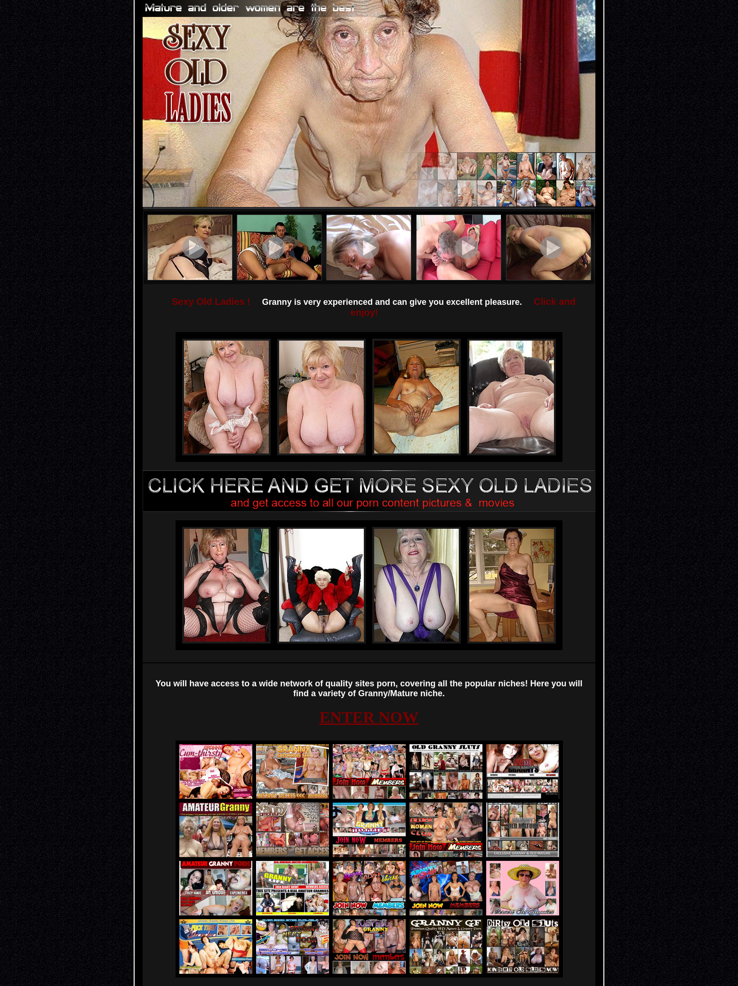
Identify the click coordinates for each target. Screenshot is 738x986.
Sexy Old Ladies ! (211, 301)
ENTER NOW (369, 717)
